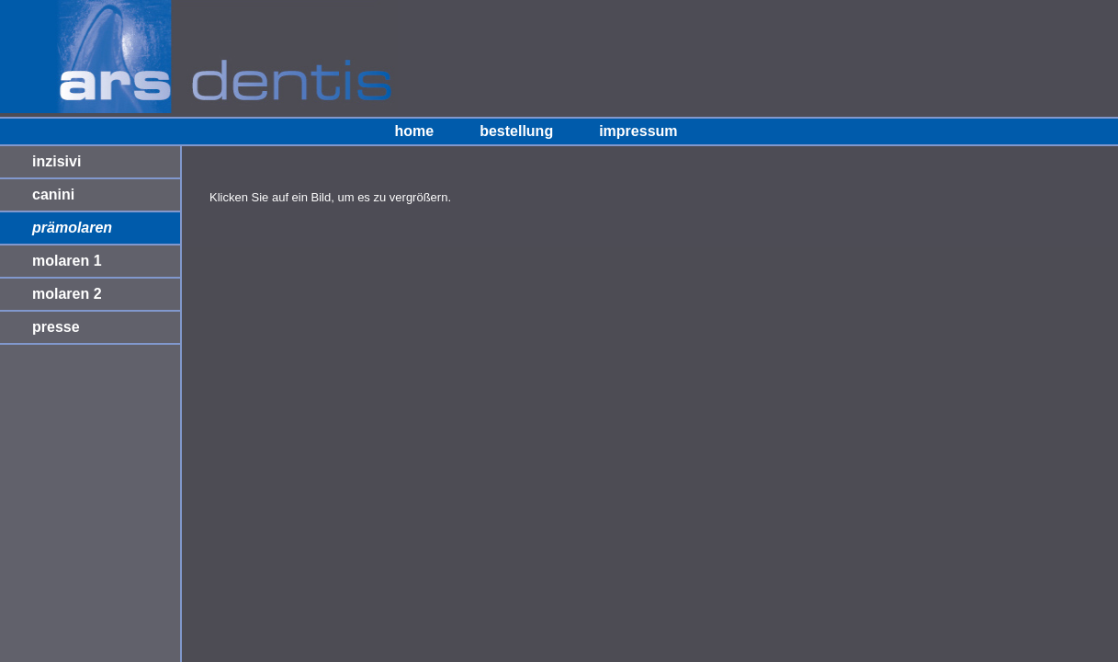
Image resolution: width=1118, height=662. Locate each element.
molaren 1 (67, 260)
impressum (638, 131)
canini (53, 194)
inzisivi (56, 161)
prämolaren (72, 227)
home (414, 131)
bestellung (516, 131)
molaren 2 (67, 294)
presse (56, 327)
